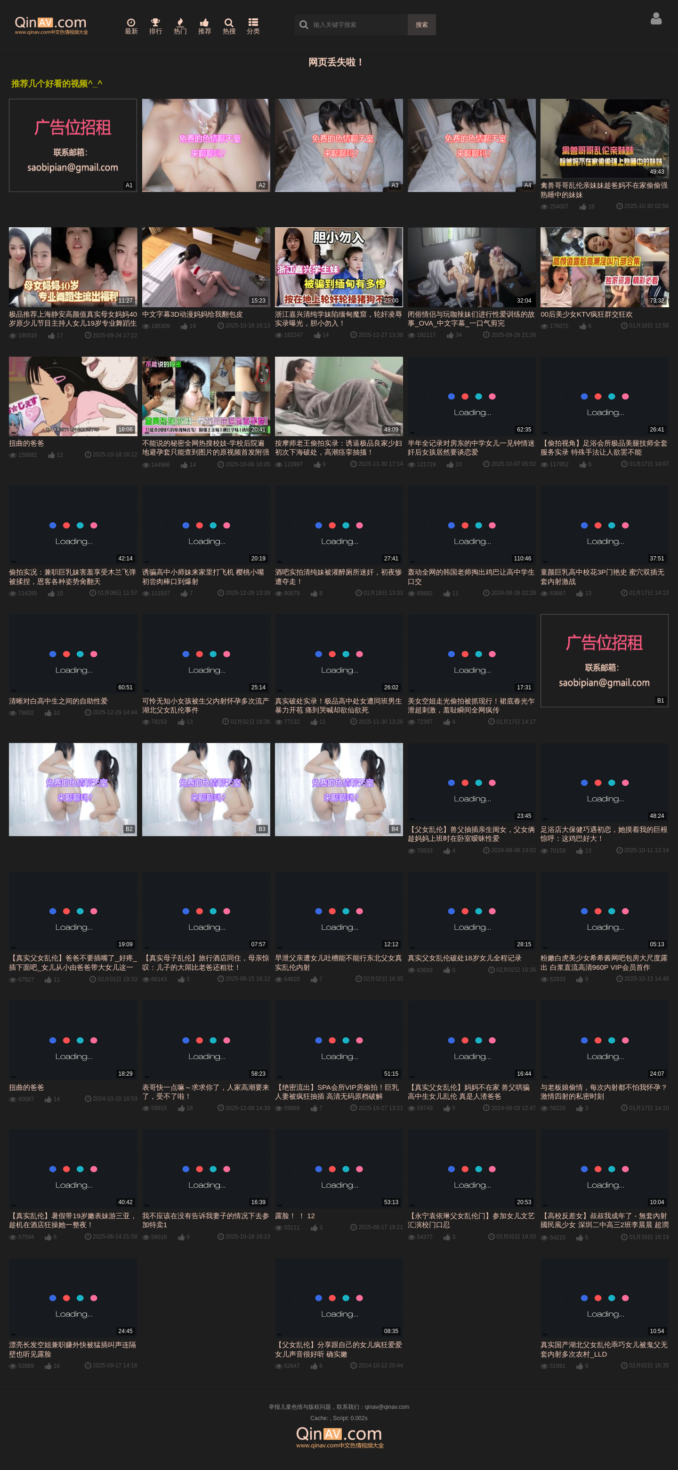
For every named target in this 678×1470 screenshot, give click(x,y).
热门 (180, 26)
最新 (131, 26)
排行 (155, 26)
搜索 (422, 24)
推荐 (204, 26)
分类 (253, 26)
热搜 (229, 26)
